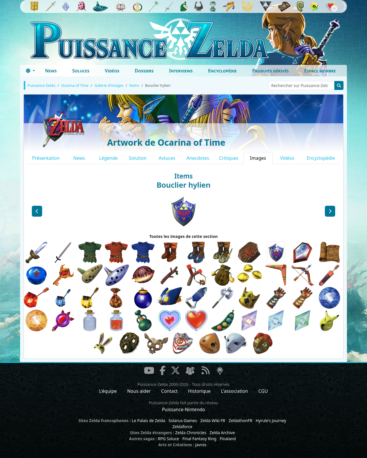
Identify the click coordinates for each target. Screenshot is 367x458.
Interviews (181, 71)
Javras (200, 444)
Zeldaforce (182, 426)
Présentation (46, 158)
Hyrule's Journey (271, 420)
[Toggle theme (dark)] (30, 70)
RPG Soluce (168, 438)
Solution (138, 158)
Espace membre (320, 71)
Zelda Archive (222, 432)
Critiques (228, 158)
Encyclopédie (222, 71)
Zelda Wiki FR (212, 420)
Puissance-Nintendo (183, 409)
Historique (199, 391)
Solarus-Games (183, 420)
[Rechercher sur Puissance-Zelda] (302, 85)
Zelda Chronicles (190, 432)
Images (258, 158)
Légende (108, 158)
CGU (263, 391)
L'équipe (108, 391)
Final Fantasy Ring (199, 438)
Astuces (167, 158)
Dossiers (144, 71)
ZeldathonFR (240, 420)
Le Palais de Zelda (148, 420)
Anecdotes (198, 158)
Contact (169, 391)
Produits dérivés (270, 71)
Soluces (80, 71)
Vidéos (112, 71)
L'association (234, 391)
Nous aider (139, 391)
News (51, 71)
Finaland (228, 438)
